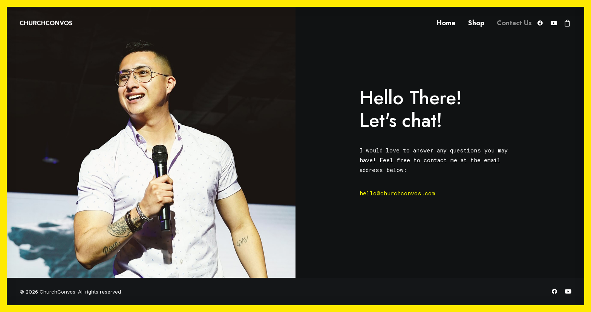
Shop (476, 23)
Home (446, 23)
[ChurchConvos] (46, 23)
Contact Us (514, 23)
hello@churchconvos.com (397, 193)
